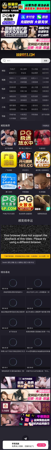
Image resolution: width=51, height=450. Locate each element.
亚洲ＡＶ (12, 78)
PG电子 (12, 69)
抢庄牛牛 (45, 73)
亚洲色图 (23, 96)
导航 (3, 116)
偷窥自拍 (12, 96)
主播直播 (34, 82)
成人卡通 (34, 87)
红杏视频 (12, 118)
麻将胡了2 (12, 73)
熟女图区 (34, 100)
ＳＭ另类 (45, 82)
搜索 (45, 61)
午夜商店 (23, 114)
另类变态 (45, 91)
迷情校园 (12, 109)
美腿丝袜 (12, 100)
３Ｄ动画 (45, 78)
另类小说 (23, 109)
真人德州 (23, 69)
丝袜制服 (23, 82)
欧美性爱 (45, 87)
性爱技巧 (45, 109)
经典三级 (23, 91)
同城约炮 (12, 114)
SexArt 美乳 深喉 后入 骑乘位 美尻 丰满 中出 (18, 262)
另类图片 (45, 100)
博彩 (3, 70)
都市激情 (12, 105)
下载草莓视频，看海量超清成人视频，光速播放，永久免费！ (26, 256)
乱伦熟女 (34, 91)
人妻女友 (34, 105)
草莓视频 (34, 114)
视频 (3, 80)
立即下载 (41, 445)
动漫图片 (45, 96)
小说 (3, 107)
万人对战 (34, 69)
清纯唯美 (23, 100)
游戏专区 (45, 69)
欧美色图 (34, 96)
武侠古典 (45, 105)
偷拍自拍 (23, 87)
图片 (3, 98)
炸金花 (23, 73)
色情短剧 (23, 118)
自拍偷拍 (23, 78)
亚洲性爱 (12, 87)
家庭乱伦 (23, 105)
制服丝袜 (12, 91)
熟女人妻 (12, 82)
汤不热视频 (46, 114)
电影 (3, 89)
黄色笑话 (34, 109)
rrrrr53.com (25, 55)
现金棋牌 (34, 73)
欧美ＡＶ (34, 78)
